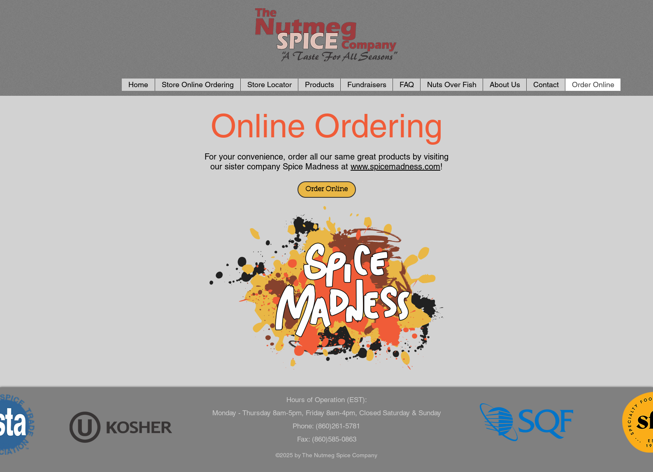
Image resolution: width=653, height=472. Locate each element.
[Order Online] (326, 189)
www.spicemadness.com (395, 166)
